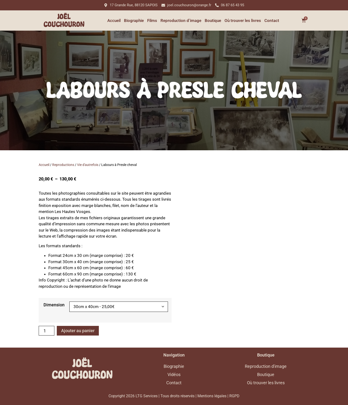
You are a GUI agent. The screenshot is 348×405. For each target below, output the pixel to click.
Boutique (213, 20)
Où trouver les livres (243, 20)
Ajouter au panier (77, 330)
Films (152, 20)
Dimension (54, 305)
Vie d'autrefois (87, 165)
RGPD (234, 396)
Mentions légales (211, 396)
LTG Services (147, 396)
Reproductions (63, 165)
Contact (271, 20)
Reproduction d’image (180, 20)
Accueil (114, 20)
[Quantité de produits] (46, 331)
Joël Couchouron (64, 20)
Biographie (134, 20)
